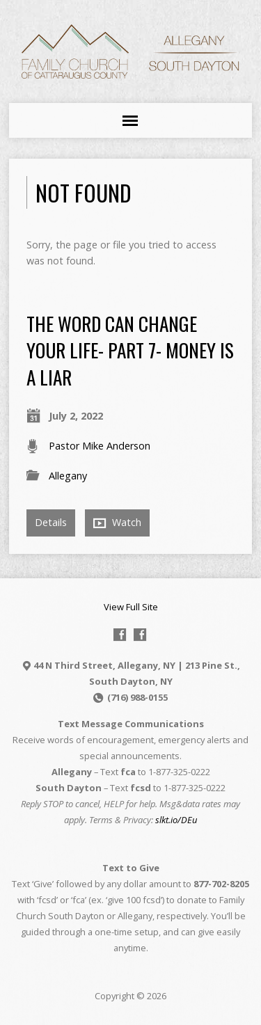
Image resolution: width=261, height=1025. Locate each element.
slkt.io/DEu (176, 819)
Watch (117, 523)
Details (51, 522)
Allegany (68, 475)
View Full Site (131, 607)
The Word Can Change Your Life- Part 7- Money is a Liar (130, 350)
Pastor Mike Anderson (99, 445)
